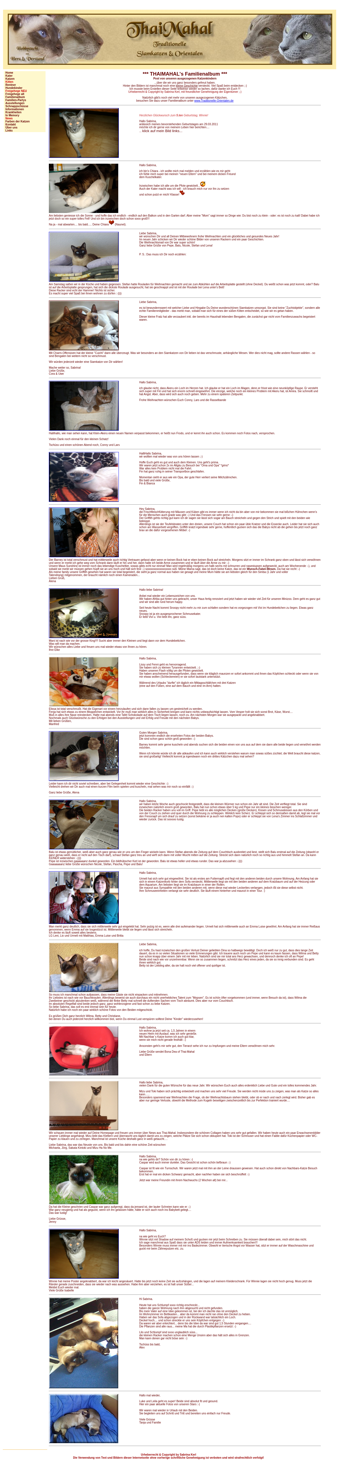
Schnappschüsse (16, 106)
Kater (8, 75)
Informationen (14, 109)
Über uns (10, 127)
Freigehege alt (14, 94)
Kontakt (10, 124)
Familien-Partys (15, 100)
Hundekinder (13, 87)
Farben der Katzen (17, 121)
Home (8, 72)
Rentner (10, 84)
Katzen (9, 78)
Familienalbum (14, 97)
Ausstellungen (14, 103)
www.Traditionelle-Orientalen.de (213, 100)
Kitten (8, 81)
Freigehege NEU (15, 91)
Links (8, 130)
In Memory (11, 115)
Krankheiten (12, 112)
